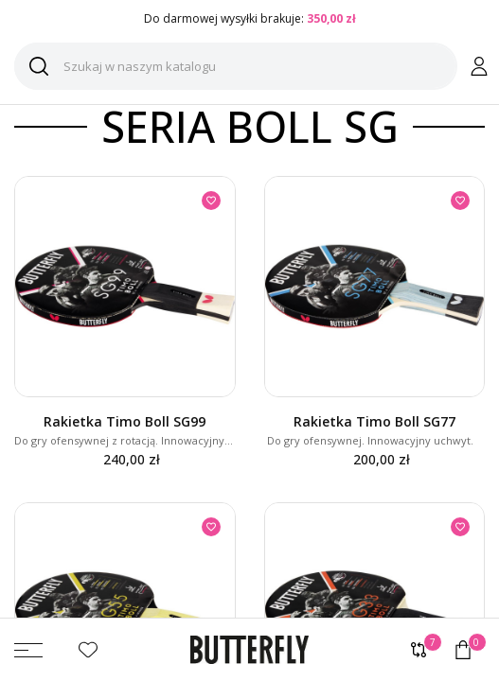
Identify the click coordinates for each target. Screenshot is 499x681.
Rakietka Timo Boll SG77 (374, 421)
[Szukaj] (235, 66)
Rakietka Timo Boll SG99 (124, 421)
